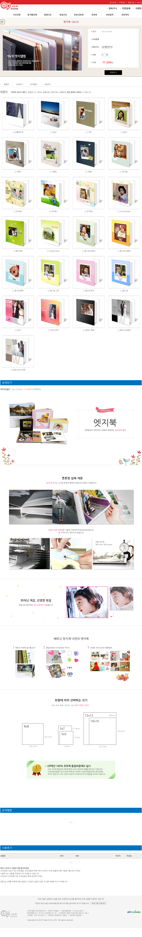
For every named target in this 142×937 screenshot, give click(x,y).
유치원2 (125, 172)
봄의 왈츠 (19, 251)
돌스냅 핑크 (89, 291)
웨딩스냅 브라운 (19, 370)
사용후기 (47, 84)
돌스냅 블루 (19, 291)
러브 (19, 330)
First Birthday (125, 211)
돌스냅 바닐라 (89, 251)
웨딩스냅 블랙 (125, 330)
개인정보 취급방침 (75, 915)
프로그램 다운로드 (99, 903)
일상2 (54, 132)
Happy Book (54, 251)
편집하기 (113, 72)
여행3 (54, 172)
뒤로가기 (2, 21)
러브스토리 (54, 330)
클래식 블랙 (89, 330)
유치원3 (90, 211)
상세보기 (19, 84)
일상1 (125, 132)
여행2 (90, 172)
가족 (90, 132)
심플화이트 (19, 132)
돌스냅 (125, 291)
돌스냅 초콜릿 (125, 251)
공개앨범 (33, 84)
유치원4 (19, 211)
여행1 (19, 172)
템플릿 (6, 84)
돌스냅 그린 (54, 291)
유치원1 (54, 211)
